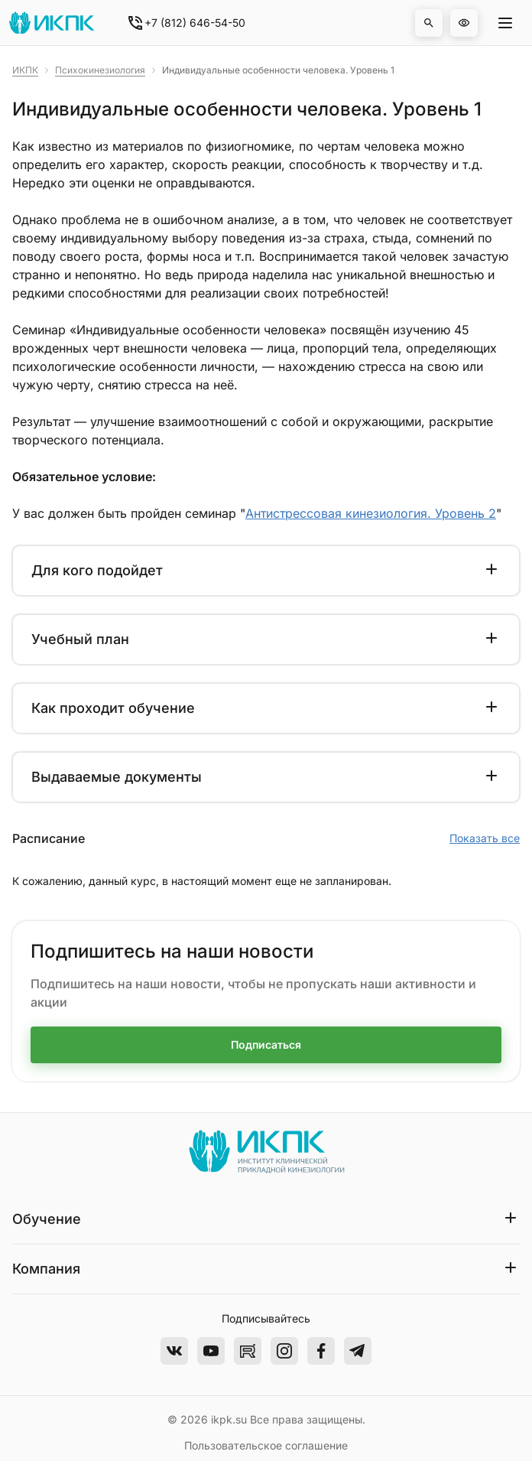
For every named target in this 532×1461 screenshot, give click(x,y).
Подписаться (266, 1044)
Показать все (484, 837)
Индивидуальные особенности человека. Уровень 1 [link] (278, 70)
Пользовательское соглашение (266, 1445)
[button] (429, 23)
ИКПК (25, 70)
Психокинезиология (100, 70)
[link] (25, 70)
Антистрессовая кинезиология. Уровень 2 (370, 513)
